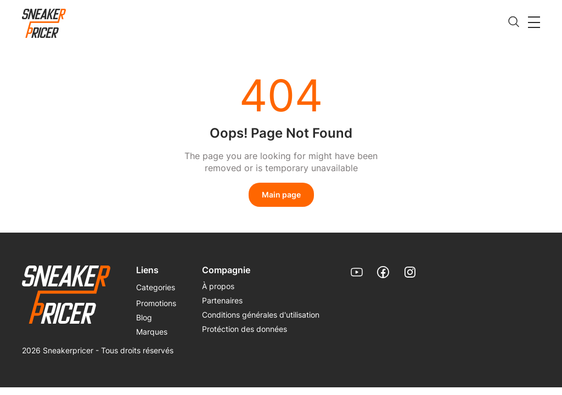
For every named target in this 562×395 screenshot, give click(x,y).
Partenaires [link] (222, 300)
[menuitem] (155, 292)
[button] (534, 22)
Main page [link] (281, 194)
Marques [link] (151, 331)
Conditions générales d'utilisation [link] (260, 314)
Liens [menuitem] (147, 270)
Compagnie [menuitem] (226, 270)
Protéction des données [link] (244, 329)
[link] (44, 24)
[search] (514, 22)
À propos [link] (218, 286)
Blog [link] (144, 317)
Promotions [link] (156, 303)
